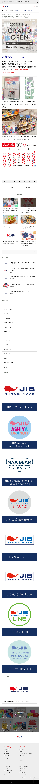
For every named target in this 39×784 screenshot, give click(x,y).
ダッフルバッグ (7, 327)
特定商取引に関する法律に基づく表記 (27, 777)
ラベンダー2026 (7, 309)
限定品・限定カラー (8, 362)
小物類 (5, 358)
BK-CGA (6, 313)
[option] (19, 691)
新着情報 (16, 14)
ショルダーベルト (8, 349)
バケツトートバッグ (8, 336)
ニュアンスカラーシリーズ (10, 322)
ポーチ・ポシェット (8, 353)
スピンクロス (7, 318)
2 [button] (19, 698)
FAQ (20, 770)
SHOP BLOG (6, 755)
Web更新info (21, 14)
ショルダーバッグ (8, 344)
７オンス (6, 305)
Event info (6, 751)
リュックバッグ (7, 340)
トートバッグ (7, 331)
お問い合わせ (22, 768)
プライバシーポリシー (23, 774)
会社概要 (21, 760)
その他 (5, 367)
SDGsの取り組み (22, 755)
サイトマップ (22, 772)
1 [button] (18, 698)
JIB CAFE (21, 758)
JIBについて (21, 749)
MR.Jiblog (6, 758)
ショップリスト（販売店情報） (25, 753)
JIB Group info (27, 14)
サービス (21, 751)
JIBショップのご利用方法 (24, 766)
